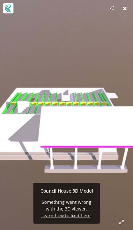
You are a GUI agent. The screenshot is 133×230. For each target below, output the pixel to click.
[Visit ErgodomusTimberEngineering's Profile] (8, 8)
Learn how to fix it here (66, 215)
